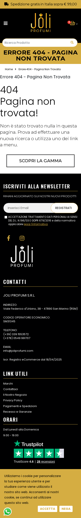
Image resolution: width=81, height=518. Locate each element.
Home (9, 69)
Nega (66, 509)
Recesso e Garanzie (17, 412)
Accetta (47, 509)
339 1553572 (20, 334)
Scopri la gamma (40, 160)
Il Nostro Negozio (15, 395)
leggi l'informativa (36, 224)
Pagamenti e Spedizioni (20, 406)
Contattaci (10, 389)
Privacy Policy (12, 400)
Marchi (8, 384)
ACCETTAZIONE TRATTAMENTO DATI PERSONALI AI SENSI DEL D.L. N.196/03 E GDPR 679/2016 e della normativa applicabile (42, 220)
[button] (74, 23)
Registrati (63, 208)
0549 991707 (21, 338)
